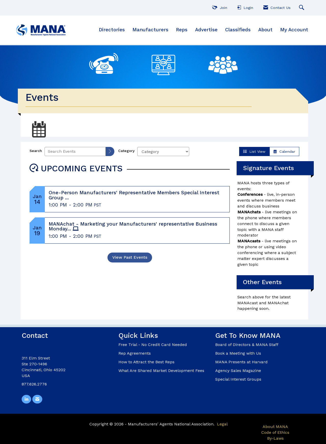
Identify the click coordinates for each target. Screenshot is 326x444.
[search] (110, 151)
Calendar (284, 151)
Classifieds (238, 30)
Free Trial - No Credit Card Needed (152, 344)
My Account (294, 30)
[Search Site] (302, 8)
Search (36, 151)
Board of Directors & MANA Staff (246, 344)
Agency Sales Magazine (238, 370)
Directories (112, 30)
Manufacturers (150, 30)
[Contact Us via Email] (37, 399)
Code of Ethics (275, 432)
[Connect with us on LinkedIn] (26, 399)
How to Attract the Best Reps (146, 361)
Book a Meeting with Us (238, 353)
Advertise (206, 30)
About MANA (275, 426)
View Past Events (129, 257)
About (265, 30)
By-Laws (275, 438)
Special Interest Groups (238, 379)
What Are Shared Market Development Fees (161, 370)
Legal (222, 424)
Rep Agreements (134, 353)
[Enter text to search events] (75, 151)
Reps (181, 30)
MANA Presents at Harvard (241, 361)
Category (126, 151)
